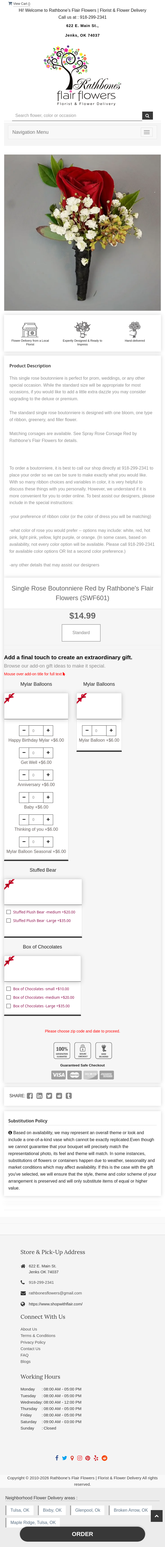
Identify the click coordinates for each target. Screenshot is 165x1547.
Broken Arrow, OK (131, 1510)
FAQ (25, 1355)
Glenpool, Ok (87, 1510)
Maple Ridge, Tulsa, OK (33, 1522)
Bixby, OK (52, 1510)
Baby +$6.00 (36, 807)
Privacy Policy (33, 1342)
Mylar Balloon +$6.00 (99, 740)
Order (82, 1534)
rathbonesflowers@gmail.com (55, 1293)
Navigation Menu (30, 132)
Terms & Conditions (38, 1335)
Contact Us (31, 1348)
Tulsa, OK (20, 1510)
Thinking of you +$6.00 (36, 829)
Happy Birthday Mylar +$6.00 (36, 740)
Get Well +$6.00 (36, 762)
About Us (29, 1329)
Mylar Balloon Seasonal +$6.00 (36, 851)
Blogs (26, 1361)
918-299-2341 (41, 1282)
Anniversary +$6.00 (36, 784)
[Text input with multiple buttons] (77, 115)
